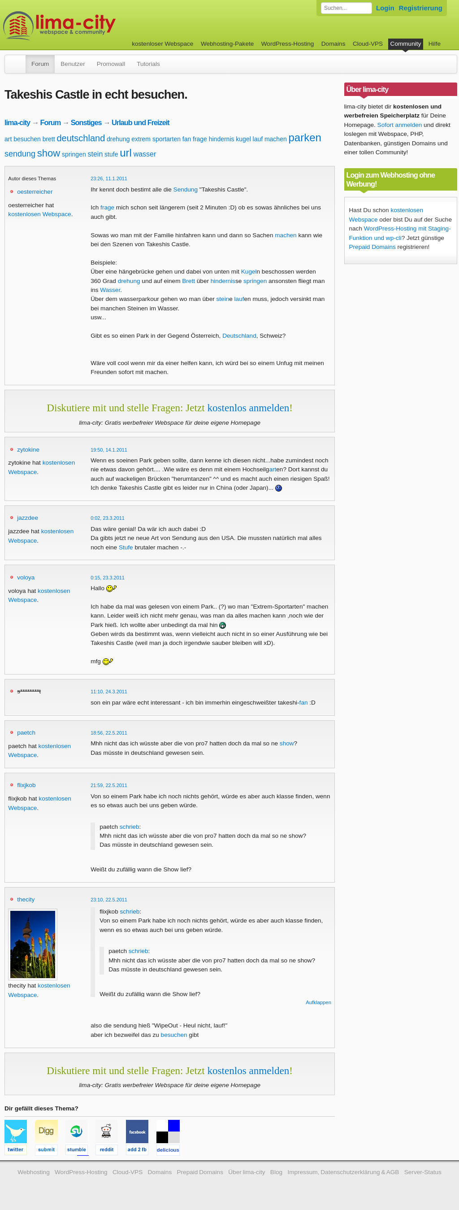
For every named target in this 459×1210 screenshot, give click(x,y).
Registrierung (420, 8)
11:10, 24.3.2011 (109, 691)
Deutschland (239, 335)
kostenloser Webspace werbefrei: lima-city (92, 25)
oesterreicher (34, 191)
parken (305, 137)
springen (74, 154)
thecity (26, 899)
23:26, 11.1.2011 (109, 178)
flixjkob (26, 785)
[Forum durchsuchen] (346, 8)
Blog (276, 1172)
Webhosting (33, 1172)
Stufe (126, 547)
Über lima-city (246, 1172)
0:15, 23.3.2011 (108, 577)
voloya (26, 577)
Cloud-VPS (368, 43)
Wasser (110, 290)
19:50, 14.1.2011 (109, 450)
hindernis (221, 139)
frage (200, 139)
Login (385, 8)
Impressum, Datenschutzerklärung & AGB (343, 1172)
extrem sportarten (156, 139)
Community (405, 43)
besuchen (27, 139)
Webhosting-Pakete (227, 43)
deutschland (80, 138)
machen (275, 139)
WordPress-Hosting (287, 43)
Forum (40, 64)
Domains (333, 43)
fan (186, 139)
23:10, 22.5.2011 (109, 899)
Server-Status (423, 1172)
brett (49, 139)
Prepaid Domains (372, 247)
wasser (145, 154)
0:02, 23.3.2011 (108, 518)
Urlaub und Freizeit (140, 122)
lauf (258, 139)
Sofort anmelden (399, 125)
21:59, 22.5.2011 (109, 785)
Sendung (185, 189)
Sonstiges (86, 122)
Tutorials (148, 64)
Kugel (249, 271)
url (126, 153)
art (8, 139)
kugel (243, 139)
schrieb (129, 826)
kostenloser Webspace (162, 43)
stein (95, 154)
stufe (111, 154)
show (48, 153)
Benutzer (73, 64)
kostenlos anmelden (248, 407)
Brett (188, 281)
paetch (26, 732)
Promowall (111, 64)
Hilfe (435, 43)
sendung (19, 153)
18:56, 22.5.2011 (109, 733)
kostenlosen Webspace (39, 214)
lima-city (17, 122)
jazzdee (27, 517)
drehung (118, 139)
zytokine (28, 449)
